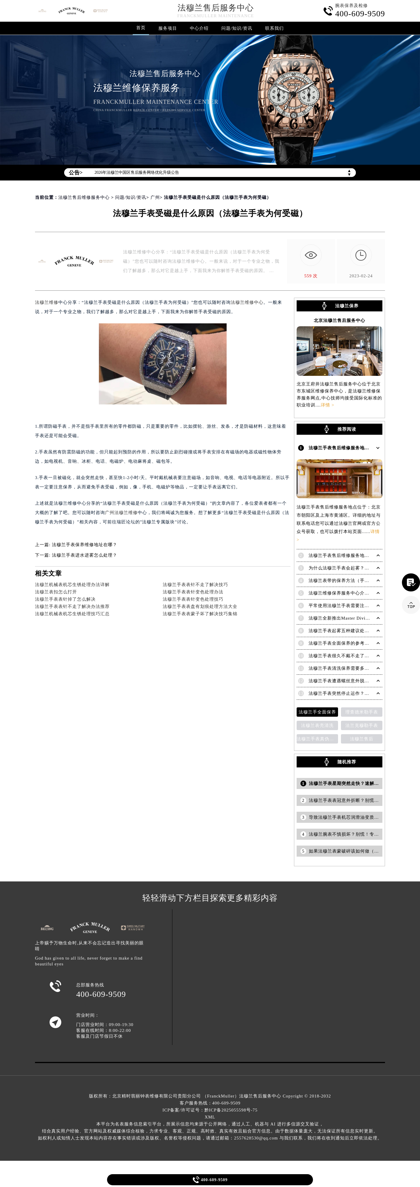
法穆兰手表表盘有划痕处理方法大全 (200, 606)
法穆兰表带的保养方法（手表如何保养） (351, 580)
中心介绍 (199, 28)
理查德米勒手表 (361, 712)
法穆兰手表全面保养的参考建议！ (344, 643)
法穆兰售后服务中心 (216, 7)
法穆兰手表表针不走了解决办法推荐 (72, 606)
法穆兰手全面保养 (317, 712)
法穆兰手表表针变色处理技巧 (193, 599)
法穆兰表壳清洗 (317, 725)
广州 (155, 197)
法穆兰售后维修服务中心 (84, 197)
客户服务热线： (210, 1103)
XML (210, 1117)
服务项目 (167, 28)
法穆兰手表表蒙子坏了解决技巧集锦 (200, 613)
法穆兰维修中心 (247, 302)
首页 (141, 27)
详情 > (327, 405)
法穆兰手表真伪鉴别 (317, 739)
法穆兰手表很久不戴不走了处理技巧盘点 (351, 655)
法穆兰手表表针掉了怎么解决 (65, 599)
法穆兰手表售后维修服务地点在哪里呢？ (351, 448)
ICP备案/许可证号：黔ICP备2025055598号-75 (210, 1110)
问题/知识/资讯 (236, 28)
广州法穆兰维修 (121, 512)
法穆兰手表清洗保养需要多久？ (341, 668)
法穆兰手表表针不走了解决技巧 (195, 584)
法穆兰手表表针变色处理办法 (193, 592)
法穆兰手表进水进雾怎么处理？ (84, 555)
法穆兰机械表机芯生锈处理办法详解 (72, 584)
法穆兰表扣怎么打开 (56, 592)
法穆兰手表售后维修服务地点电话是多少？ (353, 555)
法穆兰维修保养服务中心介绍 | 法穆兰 (348, 593)
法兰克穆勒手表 (361, 725)
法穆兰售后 (361, 739)
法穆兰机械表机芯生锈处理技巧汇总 (72, 613)
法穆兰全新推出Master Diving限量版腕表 (351, 618)
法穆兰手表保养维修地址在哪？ (84, 544)
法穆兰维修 (46, 302)
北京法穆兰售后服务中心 (339, 320)
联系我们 (274, 28)
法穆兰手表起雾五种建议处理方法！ (346, 630)
